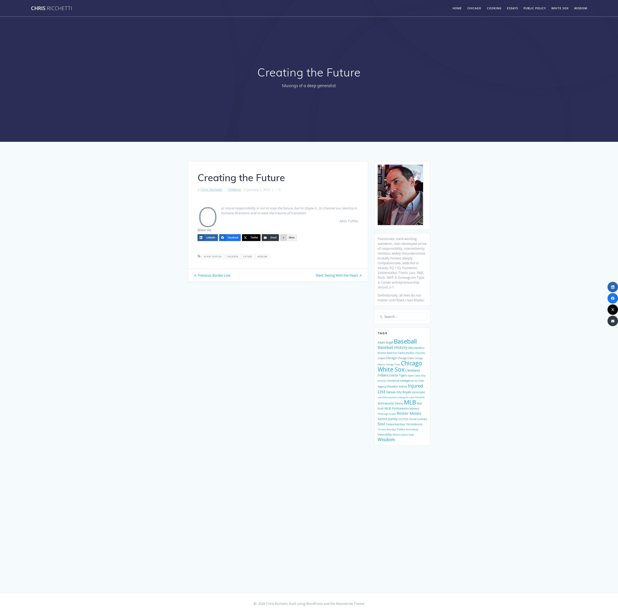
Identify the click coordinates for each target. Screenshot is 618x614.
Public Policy (534, 8)
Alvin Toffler (213, 256)
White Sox (560, 8)
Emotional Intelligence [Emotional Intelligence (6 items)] (400, 380)
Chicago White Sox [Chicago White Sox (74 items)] (400, 366)
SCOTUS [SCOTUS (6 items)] (403, 419)
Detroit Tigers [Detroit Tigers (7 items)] (398, 375)
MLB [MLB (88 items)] (410, 402)
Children (234, 189)
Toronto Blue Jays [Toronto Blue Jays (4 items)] (387, 429)
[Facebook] (230, 237)
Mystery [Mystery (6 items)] (414, 408)
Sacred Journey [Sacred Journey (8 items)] (387, 419)
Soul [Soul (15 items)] (381, 423)
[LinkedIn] (208, 237)
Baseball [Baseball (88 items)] (405, 341)
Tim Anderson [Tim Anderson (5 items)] (414, 424)
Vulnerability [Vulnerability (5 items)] (385, 434)
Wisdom (580, 8)
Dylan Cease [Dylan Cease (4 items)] (414, 375)
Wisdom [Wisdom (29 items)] (386, 439)
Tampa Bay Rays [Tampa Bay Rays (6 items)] (395, 424)
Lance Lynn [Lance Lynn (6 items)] (418, 392)
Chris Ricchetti (211, 189)
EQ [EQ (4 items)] (416, 380)
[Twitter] (251, 237)
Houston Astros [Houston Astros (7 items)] (397, 386)
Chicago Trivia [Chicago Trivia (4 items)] (393, 364)
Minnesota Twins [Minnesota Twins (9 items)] (390, 403)
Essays (512, 8)
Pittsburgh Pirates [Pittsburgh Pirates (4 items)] (387, 413)
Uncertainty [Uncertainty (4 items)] (412, 429)
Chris (51, 8)
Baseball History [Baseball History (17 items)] (393, 347)
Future (247, 256)
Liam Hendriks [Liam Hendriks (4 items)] (417, 397)
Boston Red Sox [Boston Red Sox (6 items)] (387, 353)
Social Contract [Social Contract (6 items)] (418, 419)
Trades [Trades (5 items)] (401, 429)
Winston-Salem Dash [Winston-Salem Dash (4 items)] (403, 434)
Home (457, 8)
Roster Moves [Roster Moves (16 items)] (409, 413)
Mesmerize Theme (350, 603)
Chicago (474, 8)
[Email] (270, 237)
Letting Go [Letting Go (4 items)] (402, 397)
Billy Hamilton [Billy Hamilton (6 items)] (416, 348)
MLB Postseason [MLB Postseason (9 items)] (396, 408)
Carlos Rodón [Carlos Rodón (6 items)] (406, 353)
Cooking (494, 8)
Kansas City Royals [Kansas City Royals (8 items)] (398, 392)
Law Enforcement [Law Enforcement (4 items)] (387, 397)
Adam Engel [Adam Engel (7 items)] (385, 342)
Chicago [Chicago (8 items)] (391, 358)
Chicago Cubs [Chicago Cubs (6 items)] (405, 358)
